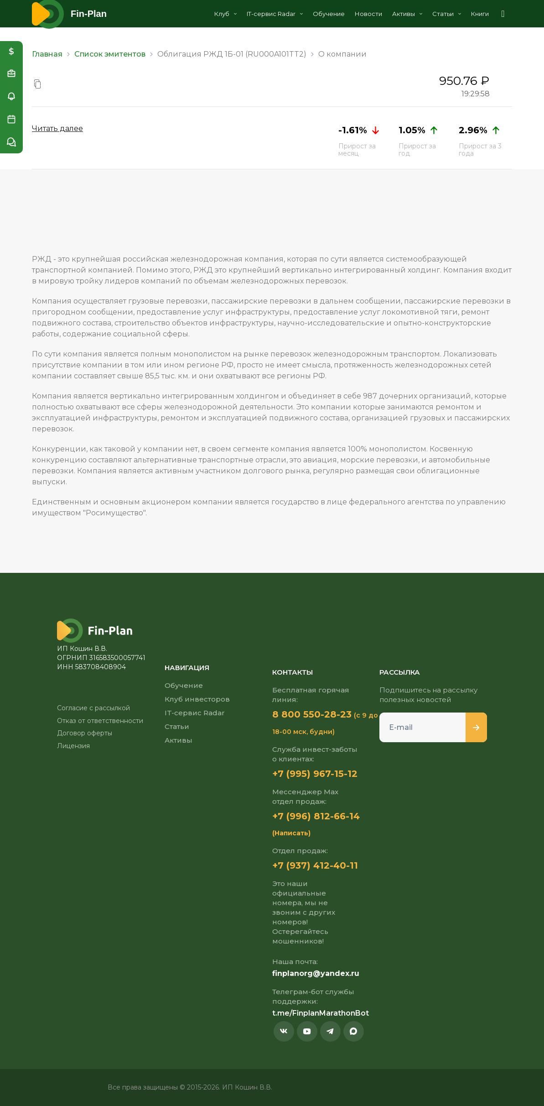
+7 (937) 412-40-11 (315, 865)
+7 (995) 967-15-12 (314, 773)
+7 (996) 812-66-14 (316, 816)
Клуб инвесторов (197, 699)
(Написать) (291, 833)
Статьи (446, 13)
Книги (480, 13)
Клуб (225, 13)
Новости (368, 13)
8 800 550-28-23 (312, 714)
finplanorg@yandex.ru (315, 973)
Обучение (329, 13)
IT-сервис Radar (275, 13)
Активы (407, 13)
